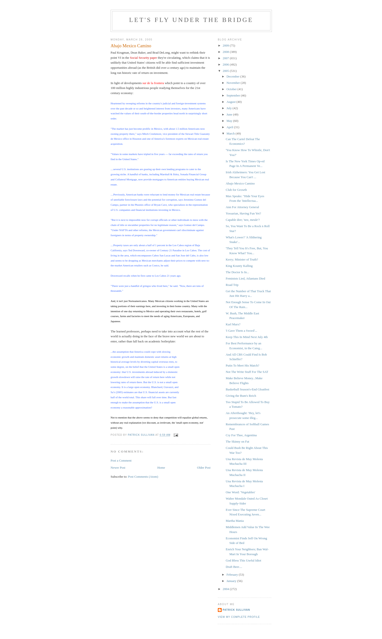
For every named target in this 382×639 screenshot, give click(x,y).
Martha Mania (235, 521)
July (230, 108)
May (230, 121)
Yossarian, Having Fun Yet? (243, 213)
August (232, 102)
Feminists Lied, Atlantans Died (245, 278)
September (234, 95)
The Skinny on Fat (237, 441)
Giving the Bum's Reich (241, 395)
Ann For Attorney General (242, 207)
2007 (226, 58)
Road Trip (232, 285)
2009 (226, 45)
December (233, 76)
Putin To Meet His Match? (242, 365)
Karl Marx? (233, 324)
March (231, 133)
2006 (226, 64)
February (233, 574)
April (230, 127)
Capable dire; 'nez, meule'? (243, 220)
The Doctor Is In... (237, 272)
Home (161, 467)
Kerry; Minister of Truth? (242, 259)
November (234, 83)
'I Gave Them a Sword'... (241, 330)
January (232, 581)
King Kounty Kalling (239, 266)
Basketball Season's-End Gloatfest (247, 389)
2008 (226, 52)
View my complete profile (239, 617)
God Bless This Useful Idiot (243, 560)
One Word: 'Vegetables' (240, 492)
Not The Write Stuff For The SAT (247, 372)
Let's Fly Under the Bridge (191, 19)
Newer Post (118, 467)
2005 (226, 71)
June (230, 114)
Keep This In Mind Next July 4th (246, 337)
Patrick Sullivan (236, 610)
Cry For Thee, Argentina (241, 435)
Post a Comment (121, 460)
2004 (226, 589)
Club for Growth (236, 190)
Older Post (203, 467)
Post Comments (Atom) (143, 476)
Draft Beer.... (234, 567)
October (232, 89)
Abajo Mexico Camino (240, 183)
